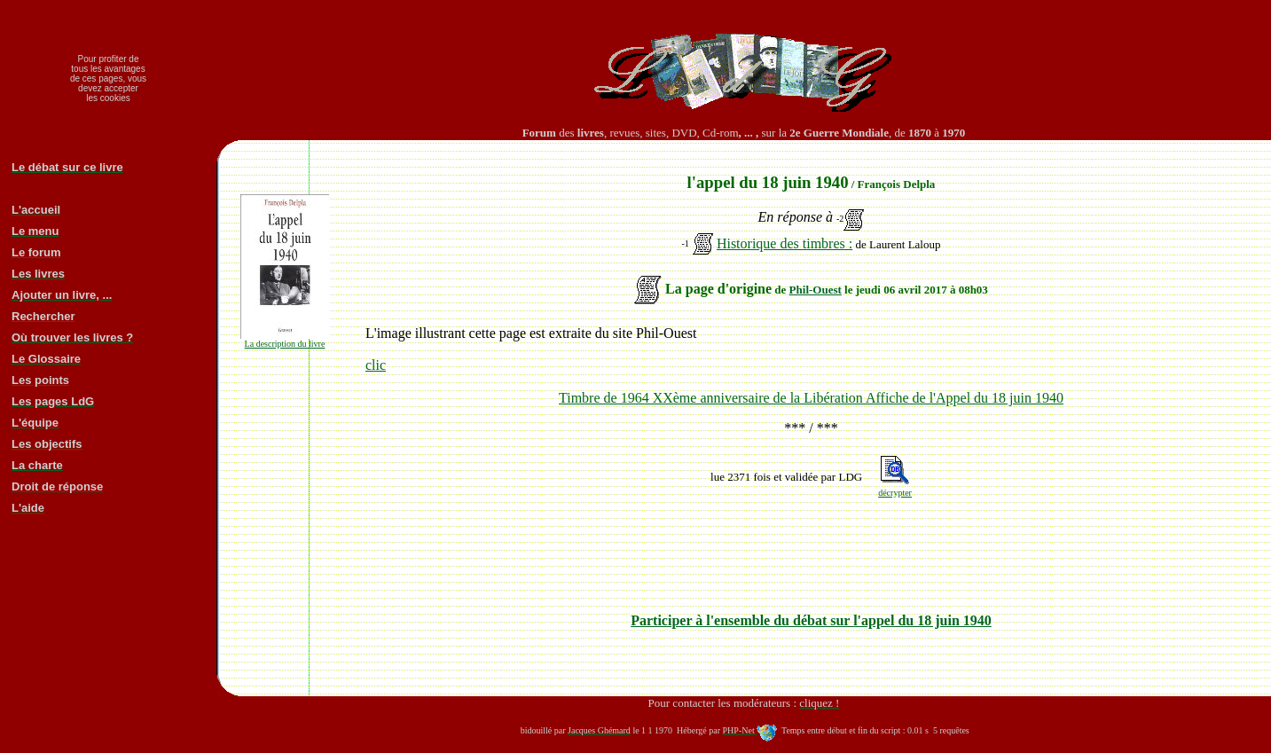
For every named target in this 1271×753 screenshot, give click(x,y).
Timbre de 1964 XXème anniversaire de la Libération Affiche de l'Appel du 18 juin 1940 (811, 397)
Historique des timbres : (784, 243)
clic (375, 365)
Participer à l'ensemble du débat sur (811, 620)
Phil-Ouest (815, 289)
